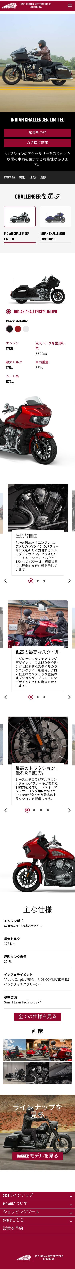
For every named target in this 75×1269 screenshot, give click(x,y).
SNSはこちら (13, 1221)
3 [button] (44, 580)
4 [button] (47, 810)
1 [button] (30, 580)
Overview (9, 177)
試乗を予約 (38, 133)
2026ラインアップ (18, 1196)
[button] (6, 581)
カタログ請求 (37, 143)
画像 (43, 177)
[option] (38, 530)
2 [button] (37, 580)
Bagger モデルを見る (37, 1156)
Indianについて (15, 1204)
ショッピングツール (21, 1212)
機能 (22, 177)
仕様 (32, 177)
